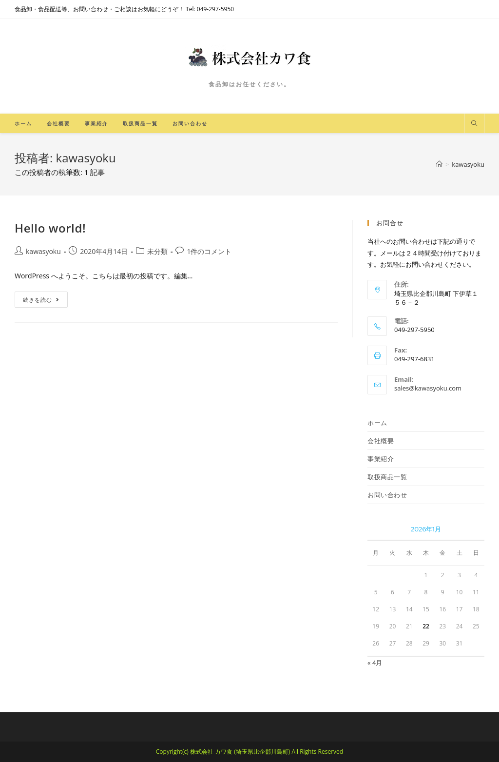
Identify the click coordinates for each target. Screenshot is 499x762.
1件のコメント (209, 251)
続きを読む (41, 299)
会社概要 (380, 440)
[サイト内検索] (474, 123)
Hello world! (50, 228)
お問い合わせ (387, 494)
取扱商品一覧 (387, 476)
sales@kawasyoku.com (427, 388)
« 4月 (374, 662)
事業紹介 (380, 458)
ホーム (377, 422)
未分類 (157, 251)
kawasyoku (43, 251)
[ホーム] (439, 164)
